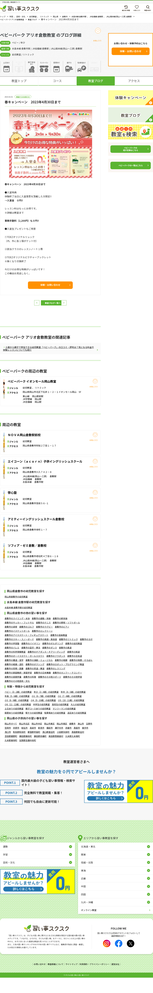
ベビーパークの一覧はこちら (130, 168)
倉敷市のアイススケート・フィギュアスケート (26, 650)
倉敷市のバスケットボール (17, 646)
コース (57, 84)
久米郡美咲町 (11, 755)
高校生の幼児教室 (60, 720)
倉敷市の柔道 (65, 663)
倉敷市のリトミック (68, 654)
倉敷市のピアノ (62, 642)
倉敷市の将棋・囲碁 (14, 684)
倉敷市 (72, 739)
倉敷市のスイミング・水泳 (17, 634)
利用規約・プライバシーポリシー (95, 979)
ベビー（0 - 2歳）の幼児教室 (18, 707)
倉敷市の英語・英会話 (46, 654)
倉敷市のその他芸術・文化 (17, 696)
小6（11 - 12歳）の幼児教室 (18, 720)
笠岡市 (8, 743)
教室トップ (19, 84)
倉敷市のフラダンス (55, 671)
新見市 (41, 743)
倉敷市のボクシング (35, 679)
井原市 (16, 743)
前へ (31, 305)
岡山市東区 (49, 739)
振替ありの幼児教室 (14, 728)
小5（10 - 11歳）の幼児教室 (71, 715)
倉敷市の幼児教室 (73, 659)
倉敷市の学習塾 (12, 659)
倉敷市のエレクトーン (42, 646)
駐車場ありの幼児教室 (54, 728)
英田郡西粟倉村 (56, 751)
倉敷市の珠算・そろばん (80, 675)
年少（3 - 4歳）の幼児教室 (46, 707)
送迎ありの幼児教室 (76, 728)
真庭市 (77, 743)
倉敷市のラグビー (44, 642)
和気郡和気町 (19, 747)
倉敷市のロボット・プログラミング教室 (65, 679)
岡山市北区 (24, 739)
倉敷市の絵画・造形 (14, 679)
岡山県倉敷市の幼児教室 (16, 612)
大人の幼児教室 (78, 720)
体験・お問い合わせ (130, 54)
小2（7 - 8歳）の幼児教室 (70, 711)
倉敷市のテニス (43, 638)
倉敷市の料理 (29, 692)
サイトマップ (71, 979)
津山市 (81, 739)
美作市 (85, 743)
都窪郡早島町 (34, 747)
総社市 (24, 743)
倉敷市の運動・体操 (41, 634)
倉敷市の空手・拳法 (30, 663)
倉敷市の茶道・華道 (35, 684)
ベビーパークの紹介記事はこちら (130, 152)
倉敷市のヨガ (86, 654)
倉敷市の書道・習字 (14, 675)
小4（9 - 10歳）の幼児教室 (43, 715)
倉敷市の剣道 (73, 667)
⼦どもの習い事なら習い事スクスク (77, 990)
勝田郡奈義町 (40, 751)
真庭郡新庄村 (78, 747)
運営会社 (117, 979)
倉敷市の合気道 (74, 671)
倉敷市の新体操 (60, 634)
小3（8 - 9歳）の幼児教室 (17, 715)
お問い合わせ (38, 979)
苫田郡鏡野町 (11, 751)
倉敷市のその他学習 (72, 692)
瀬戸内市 (59, 743)
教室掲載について (54, 979)
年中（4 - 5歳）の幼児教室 (73, 707)
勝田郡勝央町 (25, 751)
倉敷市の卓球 (11, 642)
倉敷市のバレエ (12, 663)
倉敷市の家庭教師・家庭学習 (18, 688)
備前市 (49, 743)
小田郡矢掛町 (63, 747)
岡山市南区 (62, 739)
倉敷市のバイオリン (30, 659)
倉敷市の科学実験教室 (15, 667)
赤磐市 (68, 743)
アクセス (134, 84)
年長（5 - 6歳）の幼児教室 (17, 711)
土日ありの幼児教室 (14, 724)
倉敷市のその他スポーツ (49, 692)
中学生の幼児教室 (41, 720)
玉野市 (89, 739)
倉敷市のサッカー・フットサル (19, 638)
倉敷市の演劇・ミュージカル (39, 675)
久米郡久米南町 (72, 751)
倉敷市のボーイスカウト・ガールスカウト (24, 671)
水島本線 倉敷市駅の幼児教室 (18, 623)
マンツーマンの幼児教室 (64, 724)
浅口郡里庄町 (48, 747)
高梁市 (33, 743)
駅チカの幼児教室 (34, 728)
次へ (69, 305)
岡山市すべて (11, 739)
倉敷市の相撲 (61, 675)
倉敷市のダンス (49, 663)
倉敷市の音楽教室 (58, 650)
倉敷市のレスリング (55, 684)
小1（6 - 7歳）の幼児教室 (44, 711)
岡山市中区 (37, 739)
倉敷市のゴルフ (26, 642)
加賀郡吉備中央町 (27, 755)
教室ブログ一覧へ (50, 305)
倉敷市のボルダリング (52, 659)
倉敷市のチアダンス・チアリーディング (46, 667)
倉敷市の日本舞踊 (42, 688)
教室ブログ (95, 84)
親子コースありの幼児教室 (38, 724)
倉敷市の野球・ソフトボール (66, 638)
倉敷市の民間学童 (13, 692)
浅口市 (8, 747)
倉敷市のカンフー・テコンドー (67, 688)
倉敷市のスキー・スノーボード (19, 654)
